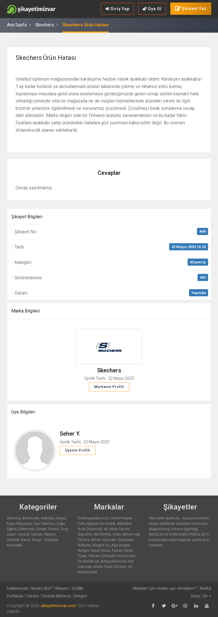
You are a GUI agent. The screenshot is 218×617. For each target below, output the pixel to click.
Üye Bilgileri (23, 412)
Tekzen (94, 556)
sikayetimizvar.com (58, 605)
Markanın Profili (109, 387)
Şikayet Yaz (191, 9)
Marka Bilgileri (25, 311)
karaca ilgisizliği (185, 529)
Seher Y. (70, 433)
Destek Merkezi (56, 596)
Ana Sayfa (17, 25)
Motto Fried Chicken (109, 566)
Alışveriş (198, 262)
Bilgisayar (24, 523)
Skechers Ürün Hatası (85, 25)
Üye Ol (152, 9)
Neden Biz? (41, 588)
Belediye (48, 518)
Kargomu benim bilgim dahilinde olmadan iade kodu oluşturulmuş (179, 523)
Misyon (62, 588)
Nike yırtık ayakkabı (165, 518)
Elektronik (26, 529)
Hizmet (23, 534)
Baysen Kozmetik (101, 523)
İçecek (36, 534)
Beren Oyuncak (103, 540)
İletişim (50, 534)
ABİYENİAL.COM (107, 534)
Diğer (61, 523)
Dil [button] (207, 596)
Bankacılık (30, 518)
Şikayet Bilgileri (26, 216)
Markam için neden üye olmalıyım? (165, 588)
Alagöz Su (101, 545)
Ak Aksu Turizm (116, 529)
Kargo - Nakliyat (45, 540)
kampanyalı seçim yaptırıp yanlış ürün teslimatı (179, 542)
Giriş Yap (117, 9)
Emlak (41, 529)
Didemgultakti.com (93, 518)
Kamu (25, 540)
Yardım (32, 596)
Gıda (64, 529)
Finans (53, 529)
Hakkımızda (17, 588)
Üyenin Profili (77, 450)
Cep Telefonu (44, 523)
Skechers (44, 25)
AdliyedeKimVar (114, 561)
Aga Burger (120, 545)
